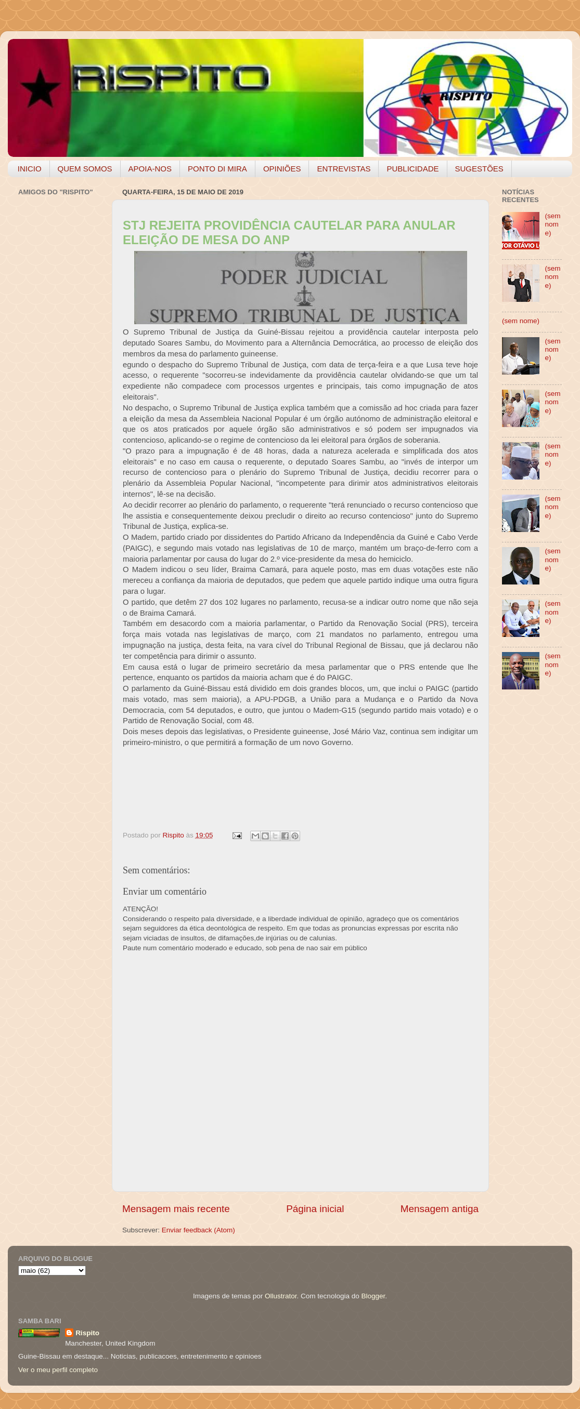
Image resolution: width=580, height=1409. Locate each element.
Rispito (87, 1333)
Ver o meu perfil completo (58, 1370)
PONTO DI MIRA (217, 168)
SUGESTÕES (479, 168)
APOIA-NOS (150, 168)
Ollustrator (281, 1296)
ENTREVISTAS (343, 168)
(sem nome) (552, 224)
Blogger (373, 1296)
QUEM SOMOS (85, 168)
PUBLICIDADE (412, 168)
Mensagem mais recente (176, 1208)
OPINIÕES (282, 168)
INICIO (30, 168)
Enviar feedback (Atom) (198, 1230)
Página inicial (315, 1208)
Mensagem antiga (440, 1208)
